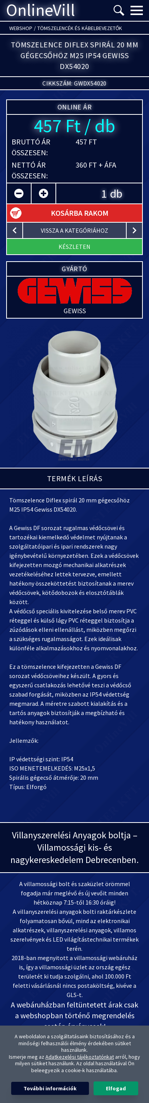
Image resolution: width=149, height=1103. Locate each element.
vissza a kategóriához (74, 230)
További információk (50, 1088)
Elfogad (116, 1088)
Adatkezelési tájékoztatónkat (79, 1056)
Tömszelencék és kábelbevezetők (79, 28)
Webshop (20, 28)
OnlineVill (40, 10)
